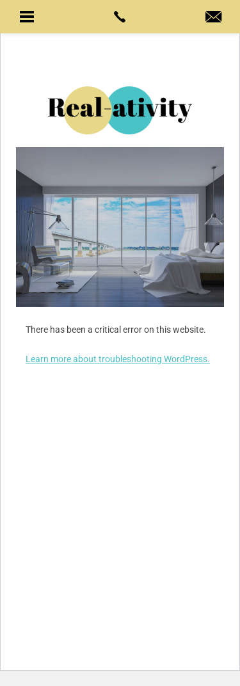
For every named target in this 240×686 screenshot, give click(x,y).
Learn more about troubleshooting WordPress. (118, 359)
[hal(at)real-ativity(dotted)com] (213, 17)
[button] (26, 16)
